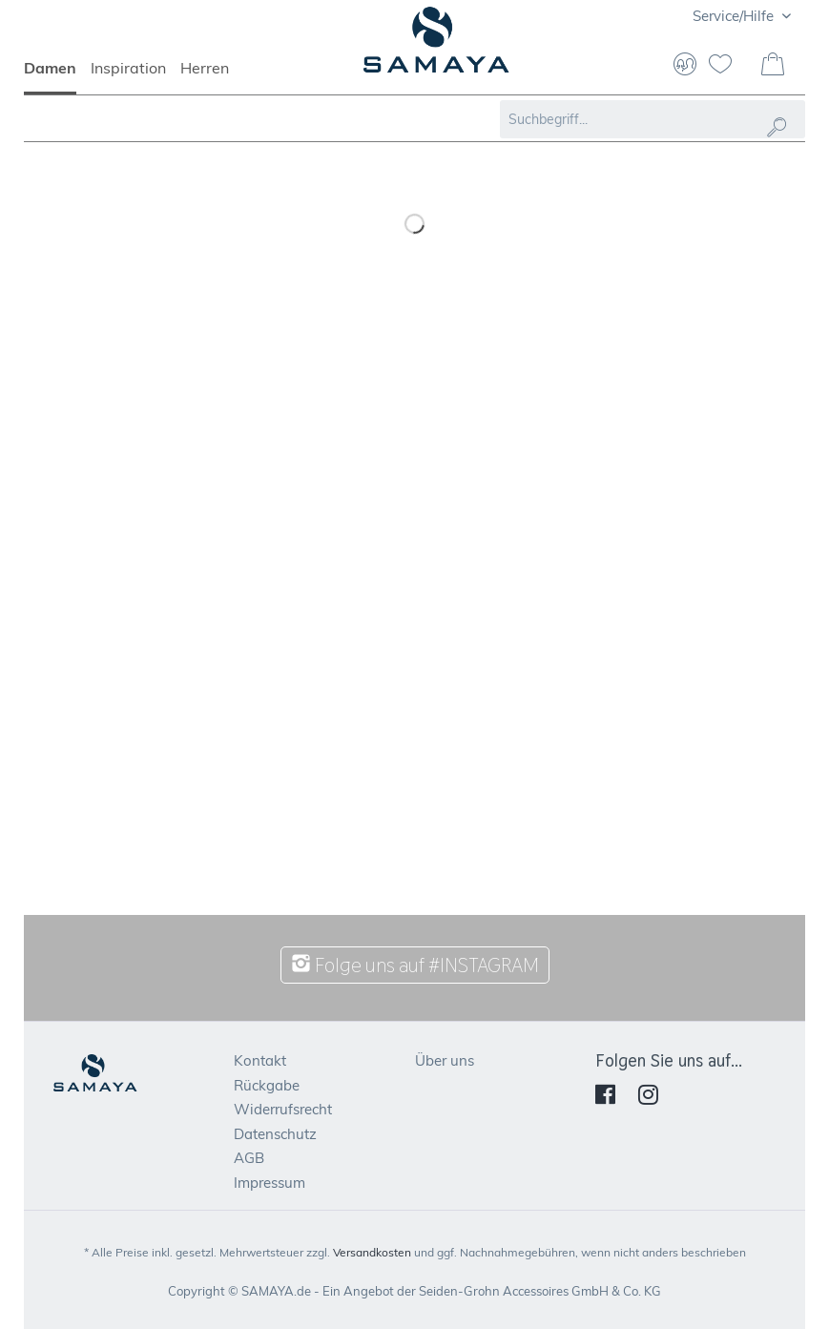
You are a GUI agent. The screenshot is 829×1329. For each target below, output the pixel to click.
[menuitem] (57, 76)
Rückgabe (267, 1085)
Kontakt (260, 1060)
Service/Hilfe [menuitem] (735, 16)
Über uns (444, 1060)
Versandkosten (372, 1252)
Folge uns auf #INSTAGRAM (415, 965)
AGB (249, 1158)
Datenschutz (275, 1134)
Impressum (269, 1182)
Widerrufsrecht (283, 1109)
